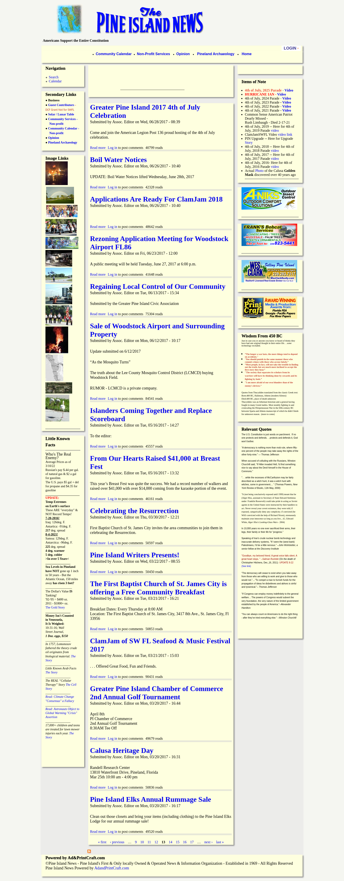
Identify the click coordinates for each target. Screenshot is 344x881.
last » (220, 842)
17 (192, 842)
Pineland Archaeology (215, 54)
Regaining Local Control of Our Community (157, 286)
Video (286, 106)
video (275, 130)
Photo (259, 171)
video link (285, 134)
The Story (51, 672)
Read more (98, 148)
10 (142, 842)
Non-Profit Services (153, 54)
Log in (112, 148)
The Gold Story (55, 607)
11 (149, 842)
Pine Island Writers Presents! (134, 555)
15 (177, 842)
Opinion (182, 54)
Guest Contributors (60, 105)
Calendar (55, 81)
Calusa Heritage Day (121, 750)
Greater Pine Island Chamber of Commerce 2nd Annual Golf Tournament (156, 693)
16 (184, 842)
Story (249, 142)
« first (102, 842)
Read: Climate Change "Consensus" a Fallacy (59, 696)
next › (208, 842)
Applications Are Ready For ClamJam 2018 (156, 199)
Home (247, 54)
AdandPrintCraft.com (111, 868)
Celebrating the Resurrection (134, 511)
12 (156, 842)
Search (54, 77)
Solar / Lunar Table (61, 114)
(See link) (246, 566)
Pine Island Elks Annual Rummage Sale (150, 799)
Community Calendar (114, 54)
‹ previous (117, 842)
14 (170, 842)
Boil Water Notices (118, 160)
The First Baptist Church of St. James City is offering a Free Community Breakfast (158, 588)
